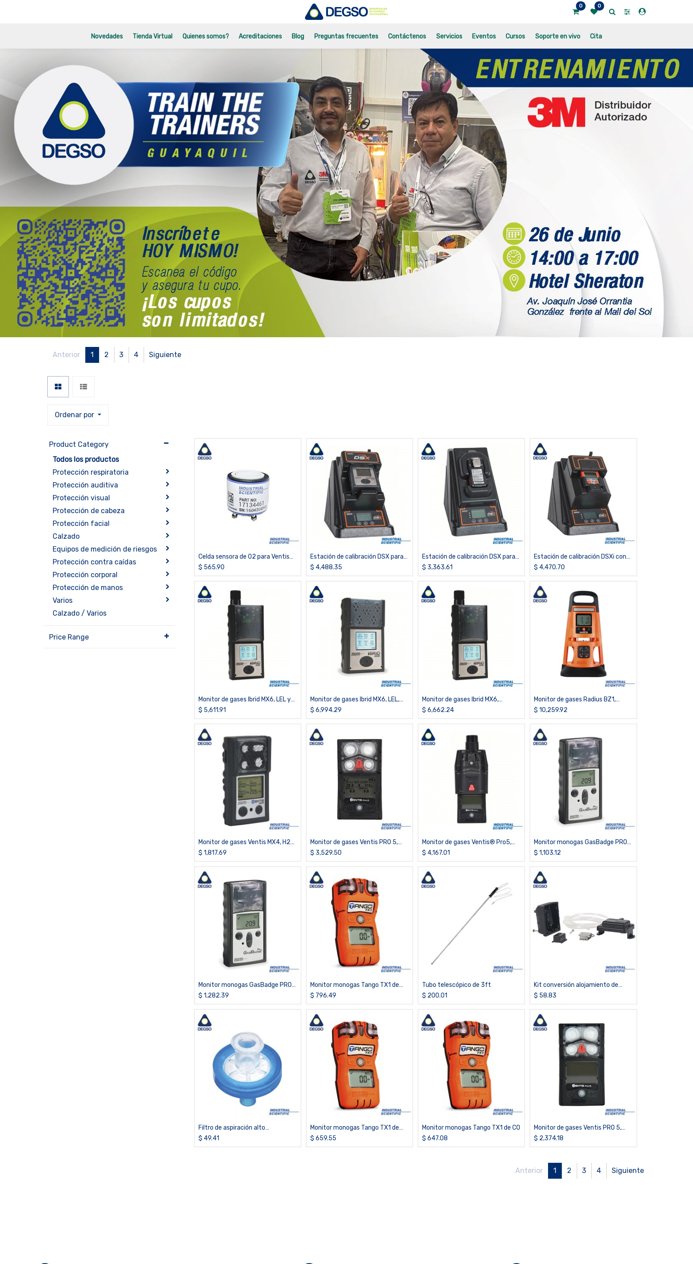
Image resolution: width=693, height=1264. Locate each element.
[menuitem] (107, 36)
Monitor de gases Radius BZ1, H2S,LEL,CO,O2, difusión (575, 636)
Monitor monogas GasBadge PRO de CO (580, 779)
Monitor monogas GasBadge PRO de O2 (245, 922)
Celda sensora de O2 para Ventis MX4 (243, 494)
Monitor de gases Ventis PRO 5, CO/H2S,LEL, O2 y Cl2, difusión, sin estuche (358, 779)
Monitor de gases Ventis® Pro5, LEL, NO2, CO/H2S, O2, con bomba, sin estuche (470, 779)
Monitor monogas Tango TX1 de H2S (354, 1065)
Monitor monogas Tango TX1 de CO (471, 1064)
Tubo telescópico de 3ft (456, 921)
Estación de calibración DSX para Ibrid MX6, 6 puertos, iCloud (357, 494)
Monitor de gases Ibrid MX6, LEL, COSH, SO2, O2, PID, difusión (354, 636)
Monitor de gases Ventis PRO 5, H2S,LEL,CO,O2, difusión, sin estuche (577, 1065)
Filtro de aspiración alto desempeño (231, 1065)
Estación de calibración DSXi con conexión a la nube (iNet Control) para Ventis (580, 494)
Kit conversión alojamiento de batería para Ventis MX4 (576, 922)
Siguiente (628, 354)
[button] (475, 354)
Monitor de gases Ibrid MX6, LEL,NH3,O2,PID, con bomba (460, 636)
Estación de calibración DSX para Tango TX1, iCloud (468, 494)
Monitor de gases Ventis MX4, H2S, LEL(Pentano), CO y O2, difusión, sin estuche (247, 779)
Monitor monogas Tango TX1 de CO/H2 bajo (354, 922)
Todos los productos (86, 396)
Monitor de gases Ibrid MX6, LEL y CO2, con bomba (244, 636)
